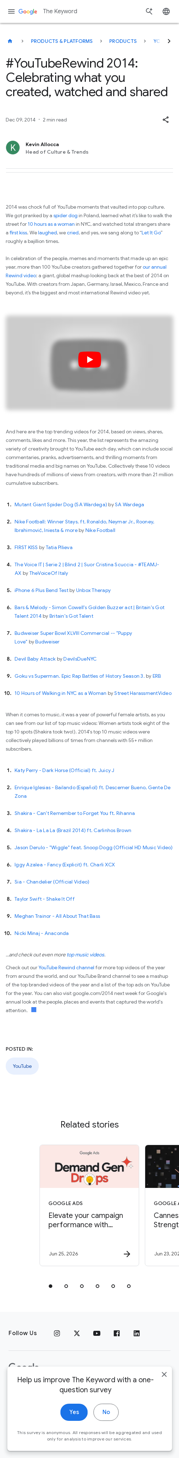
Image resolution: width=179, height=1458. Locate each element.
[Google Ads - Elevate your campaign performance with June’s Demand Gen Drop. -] (89, 1205)
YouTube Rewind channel (66, 967)
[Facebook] (116, 1333)
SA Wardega (129, 504)
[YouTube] (96, 1333)
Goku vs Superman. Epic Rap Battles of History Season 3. (80, 676)
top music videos (85, 954)
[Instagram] (56, 1333)
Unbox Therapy (93, 590)
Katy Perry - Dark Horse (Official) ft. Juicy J (65, 770)
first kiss (18, 232)
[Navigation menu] (11, 11)
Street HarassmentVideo (143, 693)
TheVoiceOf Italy (49, 573)
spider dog (65, 215)
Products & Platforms (62, 41)
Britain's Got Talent (71, 616)
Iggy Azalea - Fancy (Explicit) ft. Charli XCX (65, 864)
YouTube (22, 1066)
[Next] (169, 41)
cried (73, 232)
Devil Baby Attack (35, 659)
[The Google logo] (24, 1368)
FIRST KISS (26, 547)
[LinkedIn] (136, 1333)
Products (123, 41)
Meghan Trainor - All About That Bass (57, 916)
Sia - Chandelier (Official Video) (52, 882)
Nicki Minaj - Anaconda (42, 933)
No (106, 1429)
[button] (165, 120)
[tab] (50, 1286)
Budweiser (47, 641)
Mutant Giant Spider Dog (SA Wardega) (61, 504)
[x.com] (76, 1333)
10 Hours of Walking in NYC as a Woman (60, 693)
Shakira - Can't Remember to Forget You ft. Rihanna (75, 813)
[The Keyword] (10, 41)
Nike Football (100, 530)
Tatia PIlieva (59, 547)
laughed (47, 232)
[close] (164, 1391)
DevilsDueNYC (79, 659)
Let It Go (151, 232)
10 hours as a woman (51, 224)
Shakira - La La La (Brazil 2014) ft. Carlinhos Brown (73, 830)
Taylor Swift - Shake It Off (45, 899)
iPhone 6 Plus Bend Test (41, 590)
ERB (157, 676)
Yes (74, 1429)
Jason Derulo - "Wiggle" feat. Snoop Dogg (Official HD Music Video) (94, 847)
